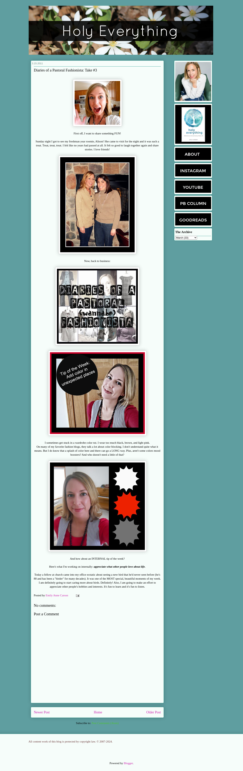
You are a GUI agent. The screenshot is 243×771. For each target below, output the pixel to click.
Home (98, 712)
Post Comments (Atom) (105, 723)
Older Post (153, 712)
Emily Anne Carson (57, 595)
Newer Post (42, 712)
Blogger (128, 763)
